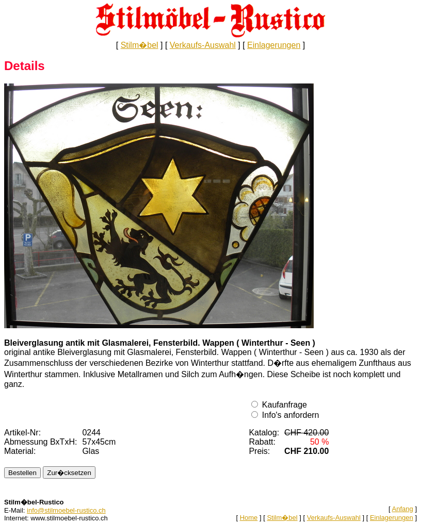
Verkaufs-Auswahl (203, 45)
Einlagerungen (273, 45)
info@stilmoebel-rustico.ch (66, 510)
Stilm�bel (139, 45)
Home (249, 517)
